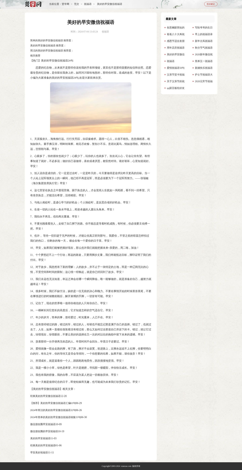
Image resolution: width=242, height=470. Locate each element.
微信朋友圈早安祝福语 (42, 424)
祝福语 (88, 4)
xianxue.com (126, 466)
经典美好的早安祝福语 (42, 445)
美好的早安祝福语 (40, 438)
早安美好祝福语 (39, 452)
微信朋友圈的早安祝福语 (44, 431)
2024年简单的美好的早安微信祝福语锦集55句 (55, 417)
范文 (76, 4)
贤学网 (65, 4)
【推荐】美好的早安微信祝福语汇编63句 (53, 403)
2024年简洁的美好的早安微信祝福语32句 (53, 410)
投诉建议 (211, 4)
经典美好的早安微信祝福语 (45, 396)
